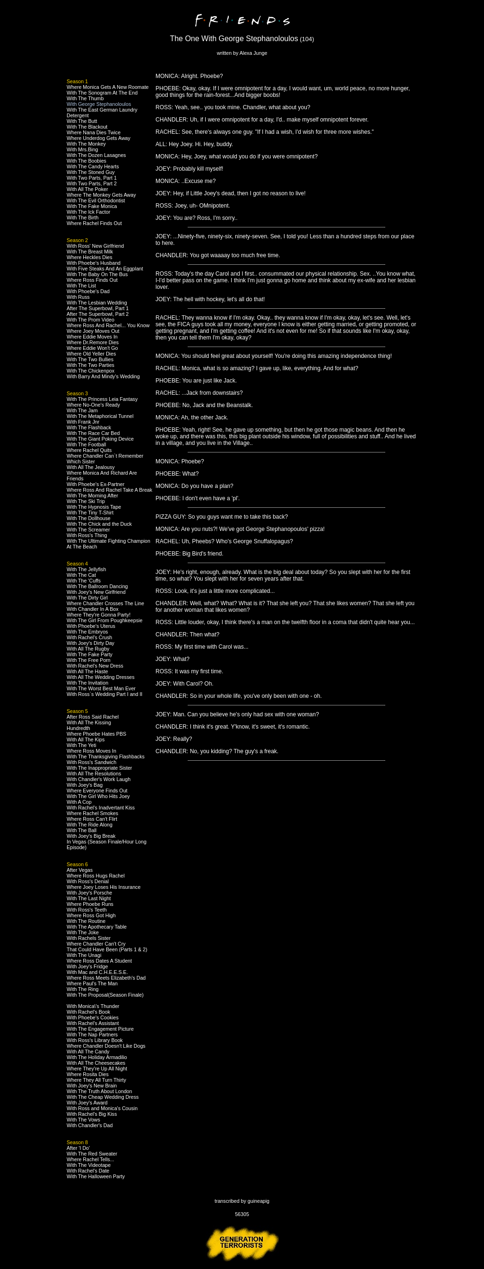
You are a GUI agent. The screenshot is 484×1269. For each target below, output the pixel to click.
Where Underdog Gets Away (98, 138)
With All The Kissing (89, 722)
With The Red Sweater (92, 1153)
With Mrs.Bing (82, 149)
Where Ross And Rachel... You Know (108, 325)
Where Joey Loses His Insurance (103, 887)
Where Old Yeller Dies (91, 353)
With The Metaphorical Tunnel (100, 416)
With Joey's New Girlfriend (96, 592)
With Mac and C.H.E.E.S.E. (97, 972)
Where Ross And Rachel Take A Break (109, 490)
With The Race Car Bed (93, 433)
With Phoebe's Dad (88, 291)
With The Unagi (84, 955)
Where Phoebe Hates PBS (96, 734)
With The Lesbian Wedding (97, 302)
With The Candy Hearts (93, 166)
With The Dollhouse (89, 518)
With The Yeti (81, 745)
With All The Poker (87, 189)
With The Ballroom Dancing (97, 586)
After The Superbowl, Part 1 (98, 308)
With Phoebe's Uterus (91, 626)
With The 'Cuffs (84, 580)
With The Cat (81, 575)
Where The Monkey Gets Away (101, 195)
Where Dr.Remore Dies (93, 342)
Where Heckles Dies (89, 257)
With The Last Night (89, 898)
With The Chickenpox (90, 371)
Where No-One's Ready (93, 405)
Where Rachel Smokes (92, 813)
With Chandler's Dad (89, 1125)
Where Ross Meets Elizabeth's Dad (106, 978)
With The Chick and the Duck (99, 524)
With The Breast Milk (90, 251)
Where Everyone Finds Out (97, 790)
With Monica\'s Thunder (93, 1006)
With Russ (78, 297)
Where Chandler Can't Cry (96, 944)
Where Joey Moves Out (93, 331)
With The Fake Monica (92, 206)
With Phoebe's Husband (94, 263)
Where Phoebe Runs (90, 904)
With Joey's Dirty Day (90, 643)
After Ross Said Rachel (93, 717)
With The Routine (86, 921)
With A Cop (79, 802)
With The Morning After (92, 495)
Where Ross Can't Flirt (92, 819)
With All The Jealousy (91, 467)
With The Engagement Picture (100, 1029)
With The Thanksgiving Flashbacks (106, 756)
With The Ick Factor (88, 212)
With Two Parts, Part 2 (92, 183)
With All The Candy (88, 1051)
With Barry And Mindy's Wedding (103, 376)
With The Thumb (85, 98)
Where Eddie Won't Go (92, 348)
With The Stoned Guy (91, 172)
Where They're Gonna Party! (98, 614)
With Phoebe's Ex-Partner (95, 484)
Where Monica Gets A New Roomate (108, 87)
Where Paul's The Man (92, 983)
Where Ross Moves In (91, 751)
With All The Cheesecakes (96, 1063)
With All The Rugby (88, 649)
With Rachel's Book (88, 1012)
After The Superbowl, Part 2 (98, 314)
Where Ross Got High (91, 915)
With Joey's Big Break (91, 836)
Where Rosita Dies (88, 1074)
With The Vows (83, 1119)
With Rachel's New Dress (95, 666)
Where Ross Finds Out (92, 280)
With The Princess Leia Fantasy (102, 399)
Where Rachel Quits (89, 450)
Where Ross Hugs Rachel (96, 875)
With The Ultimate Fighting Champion (108, 541)
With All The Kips (85, 739)
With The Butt (82, 121)
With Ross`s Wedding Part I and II (104, 694)
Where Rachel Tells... (90, 1159)
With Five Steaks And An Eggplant (105, 268)
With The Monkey (86, 144)
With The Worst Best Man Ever (101, 688)
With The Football (86, 444)
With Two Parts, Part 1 (92, 178)
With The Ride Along (89, 824)
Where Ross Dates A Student (99, 961)
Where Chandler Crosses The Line (105, 603)
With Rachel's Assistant (93, 1023)
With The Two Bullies (90, 359)
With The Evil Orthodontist (96, 200)
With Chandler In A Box (93, 609)
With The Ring (82, 989)
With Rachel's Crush (89, 637)
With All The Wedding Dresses (101, 677)
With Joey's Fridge (87, 966)
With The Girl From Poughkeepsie (104, 620)
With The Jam (82, 410)
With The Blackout (87, 127)
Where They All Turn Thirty (96, 1080)
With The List (81, 285)
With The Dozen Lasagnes (96, 155)
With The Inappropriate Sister (99, 768)
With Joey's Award (87, 1102)
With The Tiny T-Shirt (90, 512)
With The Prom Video (90, 319)
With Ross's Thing (87, 535)
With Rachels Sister (89, 938)
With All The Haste (87, 671)
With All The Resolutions (94, 773)
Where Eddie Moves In (92, 336)
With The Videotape (89, 1165)
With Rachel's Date (88, 1170)
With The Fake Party (89, 654)
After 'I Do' (78, 1148)
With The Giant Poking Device (100, 439)
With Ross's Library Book (95, 1040)
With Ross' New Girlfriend (95, 246)
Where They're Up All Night (97, 1068)
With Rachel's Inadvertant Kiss (101, 807)
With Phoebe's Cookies (93, 1017)
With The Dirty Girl (87, 597)
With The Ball (81, 830)
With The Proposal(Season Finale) (105, 995)
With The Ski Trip (86, 501)
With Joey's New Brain (92, 1085)
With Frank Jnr (83, 422)
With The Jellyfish (86, 569)
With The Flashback (89, 427)
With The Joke (83, 932)
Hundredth (78, 728)
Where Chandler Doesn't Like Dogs (106, 1046)
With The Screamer (88, 529)
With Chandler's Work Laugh (98, 779)
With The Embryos (87, 631)
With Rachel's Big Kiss (92, 1114)
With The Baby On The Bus (97, 274)
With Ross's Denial (88, 881)
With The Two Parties (90, 365)
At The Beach (82, 546)
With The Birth (82, 217)
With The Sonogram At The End (102, 93)
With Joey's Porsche (89, 892)
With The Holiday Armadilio (97, 1057)
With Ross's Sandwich (91, 762)
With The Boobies (86, 161)
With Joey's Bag (85, 785)
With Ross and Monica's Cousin (102, 1108)
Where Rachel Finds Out (94, 223)
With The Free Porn (89, 660)
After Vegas (80, 870)
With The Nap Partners (92, 1034)
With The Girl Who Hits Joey (98, 796)
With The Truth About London (99, 1091)
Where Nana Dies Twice (94, 132)
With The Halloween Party (96, 1176)
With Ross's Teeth (87, 910)
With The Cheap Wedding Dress (102, 1097)
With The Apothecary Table (97, 927)
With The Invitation (87, 683)
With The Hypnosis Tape (94, 507)
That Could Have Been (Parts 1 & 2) (107, 949)
